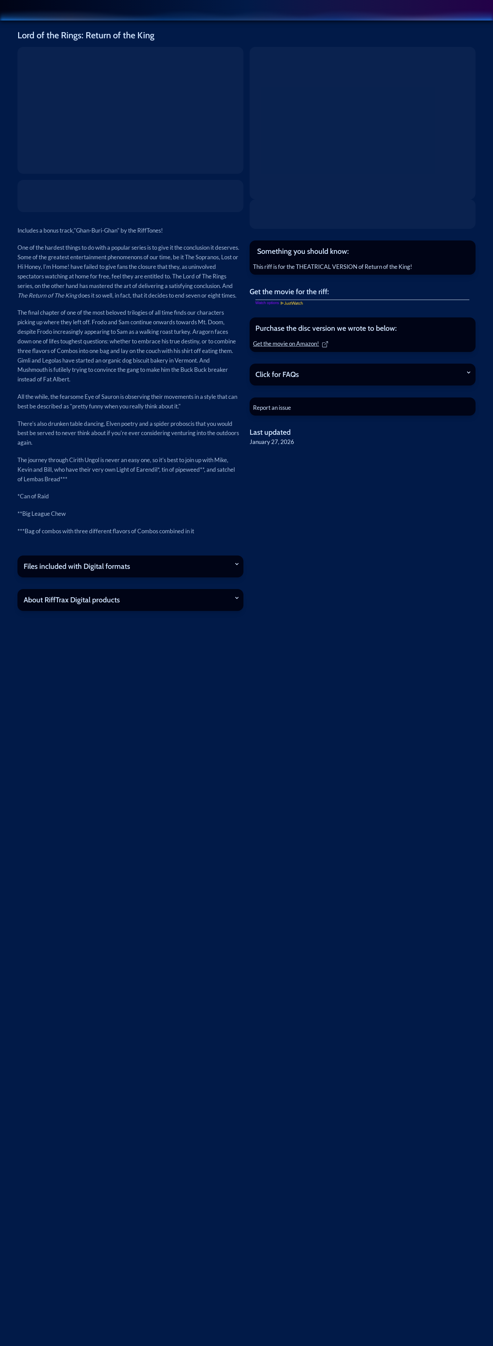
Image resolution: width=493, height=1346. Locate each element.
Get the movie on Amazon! (292, 346)
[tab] (363, 251)
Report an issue (274, 412)
